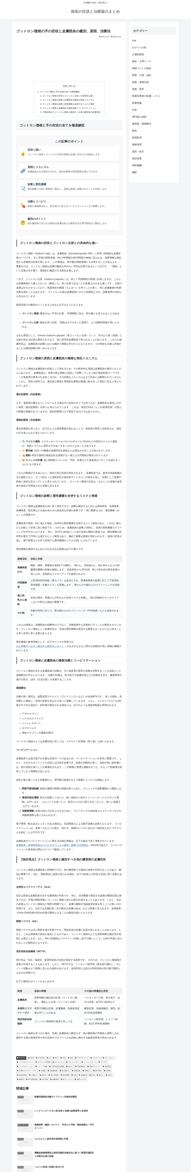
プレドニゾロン (72, 1063)
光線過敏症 (80, 1068)
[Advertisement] (69, 58)
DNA (31, 1059)
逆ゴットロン (66, 1081)
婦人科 (43, 1076)
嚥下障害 (97, 1072)
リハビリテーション (25, 1068)
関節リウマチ (80, 1081)
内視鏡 (42, 1072)
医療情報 (21, 1059)
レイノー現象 (41, 1068)
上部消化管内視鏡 (56, 1068)
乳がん (69, 1068)
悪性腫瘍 (65, 1076)
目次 (65, 86)
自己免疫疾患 (32, 1081)
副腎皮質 (76, 1072)
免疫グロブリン (94, 1068)
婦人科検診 (54, 1076)
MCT (55, 1059)
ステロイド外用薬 (43, 1063)
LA (49, 1059)
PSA (63, 1059)
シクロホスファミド (25, 1063)
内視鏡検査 (53, 1072)
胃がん (109, 1076)
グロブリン (96, 1059)
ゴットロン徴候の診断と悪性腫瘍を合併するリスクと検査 (68, 105)
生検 (74, 1076)
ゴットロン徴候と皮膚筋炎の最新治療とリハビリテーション (69, 109)
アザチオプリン (81, 1059)
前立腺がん (65, 1072)
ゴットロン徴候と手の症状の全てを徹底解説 (59, 92)
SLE (70, 1059)
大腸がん (33, 1076)
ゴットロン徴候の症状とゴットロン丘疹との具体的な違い (68, 96)
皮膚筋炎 (83, 1076)
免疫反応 (107, 1068)
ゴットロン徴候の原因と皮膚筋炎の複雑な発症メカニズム (68, 100)
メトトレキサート (89, 1063)
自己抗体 (44, 1081)
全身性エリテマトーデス (26, 1072)
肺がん (100, 1076)
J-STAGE (40, 1059)
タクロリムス (58, 1063)
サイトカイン (108, 1059)
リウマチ (103, 1063)
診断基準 (54, 1081)
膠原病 (20, 1081)
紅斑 (92, 1076)
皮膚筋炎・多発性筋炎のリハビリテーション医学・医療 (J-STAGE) (52, 846)
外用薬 (107, 1072)
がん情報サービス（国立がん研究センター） (40, 647)
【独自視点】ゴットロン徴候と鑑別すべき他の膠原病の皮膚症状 (71, 113)
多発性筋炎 (22, 1076)
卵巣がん (87, 1072)
